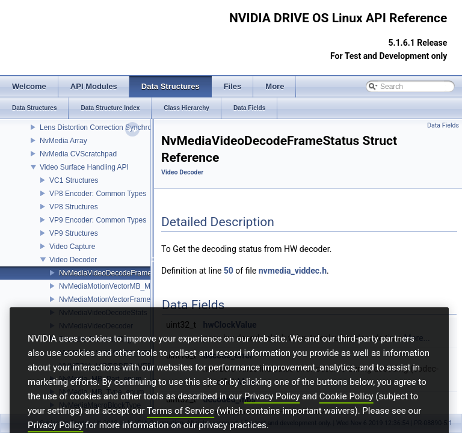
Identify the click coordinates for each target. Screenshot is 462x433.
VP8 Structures (73, 207)
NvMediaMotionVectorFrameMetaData (120, 299)
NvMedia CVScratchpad (78, 154)
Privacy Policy (272, 412)
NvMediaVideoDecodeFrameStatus (115, 273)
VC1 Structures (73, 180)
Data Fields (443, 125)
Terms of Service (180, 426)
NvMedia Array (63, 141)
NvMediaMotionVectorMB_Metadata (116, 286)
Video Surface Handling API (84, 167)
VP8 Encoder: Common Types (97, 193)
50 (228, 270)
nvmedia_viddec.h (293, 270)
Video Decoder (73, 260)
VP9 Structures (73, 233)
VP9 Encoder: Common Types (97, 220)
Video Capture (72, 246)
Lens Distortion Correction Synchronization (108, 127)
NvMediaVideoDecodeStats (103, 313)
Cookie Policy (346, 412)
